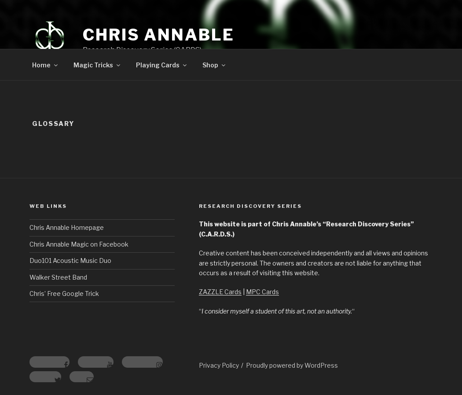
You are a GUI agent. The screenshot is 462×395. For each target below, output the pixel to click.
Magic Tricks (97, 65)
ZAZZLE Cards (220, 291)
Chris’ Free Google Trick (64, 293)
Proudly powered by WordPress (292, 365)
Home (45, 65)
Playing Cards (162, 65)
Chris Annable (158, 34)
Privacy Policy (219, 365)
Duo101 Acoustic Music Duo (70, 260)
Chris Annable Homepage (66, 227)
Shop (214, 65)
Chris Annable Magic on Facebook (78, 244)
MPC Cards (262, 291)
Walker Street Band (58, 277)
